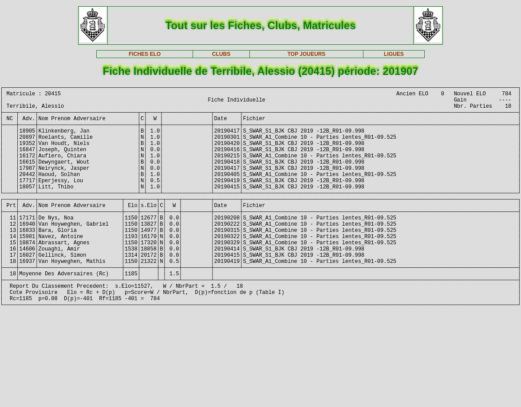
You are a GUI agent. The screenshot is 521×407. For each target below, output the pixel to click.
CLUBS (221, 54)
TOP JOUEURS (307, 54)
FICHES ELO (145, 54)
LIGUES (394, 54)
